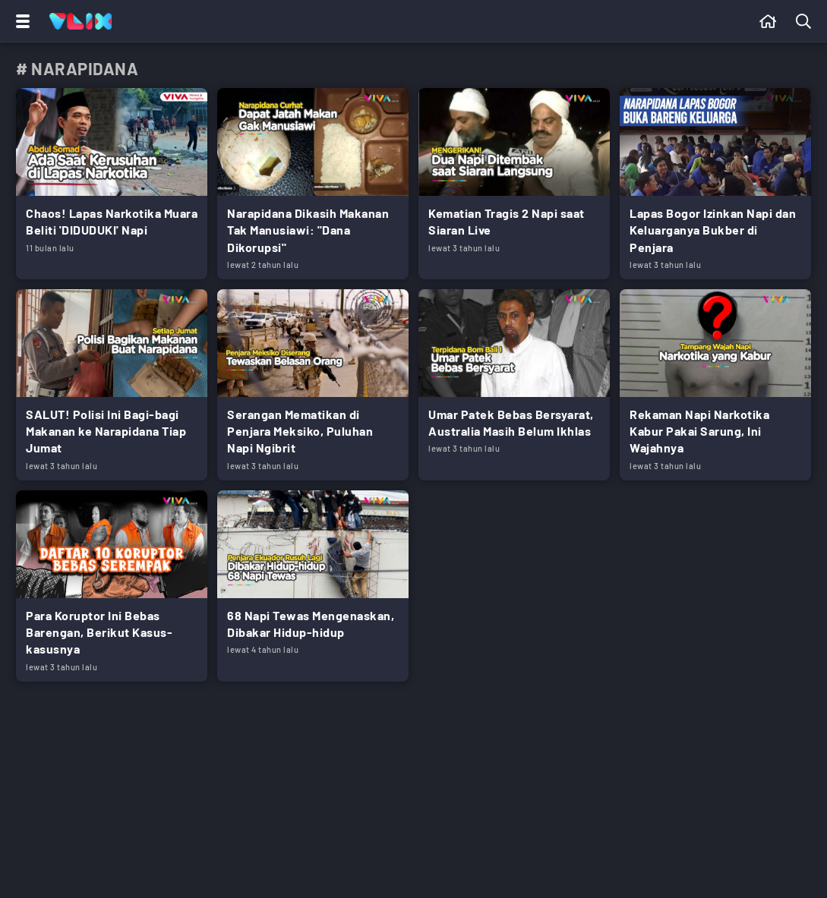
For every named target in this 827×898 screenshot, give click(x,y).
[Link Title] (111, 183)
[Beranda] (768, 21)
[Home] (80, 21)
